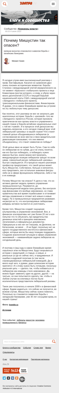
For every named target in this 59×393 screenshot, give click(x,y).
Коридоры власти (27, 29)
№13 (14, 370)
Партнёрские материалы (40, 359)
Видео (48, 348)
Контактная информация (19, 359)
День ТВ (6, 364)
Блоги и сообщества (11, 348)
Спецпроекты (8, 352)
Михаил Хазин (18, 61)
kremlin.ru (13, 305)
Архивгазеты (23, 370)
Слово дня (38, 348)
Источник (6, 310)
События (27, 348)
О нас (5, 359)
